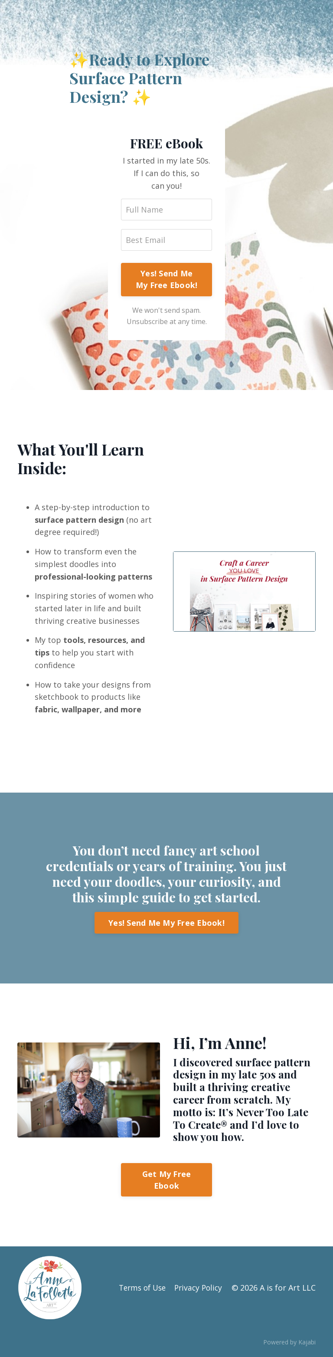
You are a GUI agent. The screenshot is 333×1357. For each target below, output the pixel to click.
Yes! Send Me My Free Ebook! (167, 280)
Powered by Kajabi (289, 1343)
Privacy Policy (198, 1288)
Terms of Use (138, 1288)
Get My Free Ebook (166, 1181)
